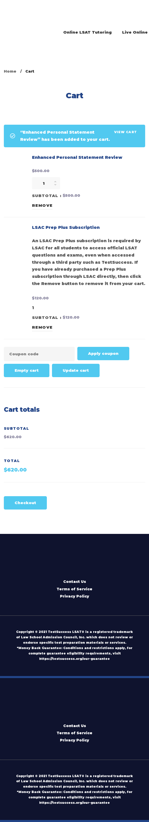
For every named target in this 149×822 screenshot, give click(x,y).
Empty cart (27, 370)
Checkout (25, 502)
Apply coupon (103, 353)
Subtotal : (46, 195)
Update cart (76, 370)
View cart (125, 132)
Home (10, 71)
